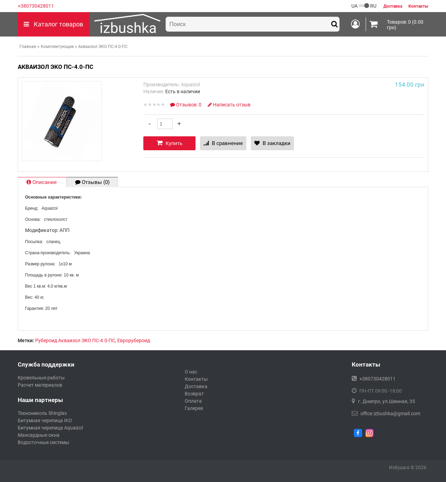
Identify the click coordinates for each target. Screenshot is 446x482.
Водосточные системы (43, 442)
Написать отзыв (229, 104)
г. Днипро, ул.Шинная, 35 (386, 401)
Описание (42, 182)
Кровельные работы (41, 377)
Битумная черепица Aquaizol (50, 428)
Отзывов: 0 (186, 104)
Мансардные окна (38, 435)
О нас (191, 372)
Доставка (196, 386)
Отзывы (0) (92, 182)
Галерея (194, 408)
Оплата (193, 401)
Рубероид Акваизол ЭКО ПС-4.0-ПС (75, 340)
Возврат (194, 393)
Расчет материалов (40, 385)
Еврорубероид (133, 340)
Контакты (196, 379)
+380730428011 (36, 6)
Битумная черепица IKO (45, 420)
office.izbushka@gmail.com (390, 413)
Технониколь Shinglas (42, 413)
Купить (170, 143)
